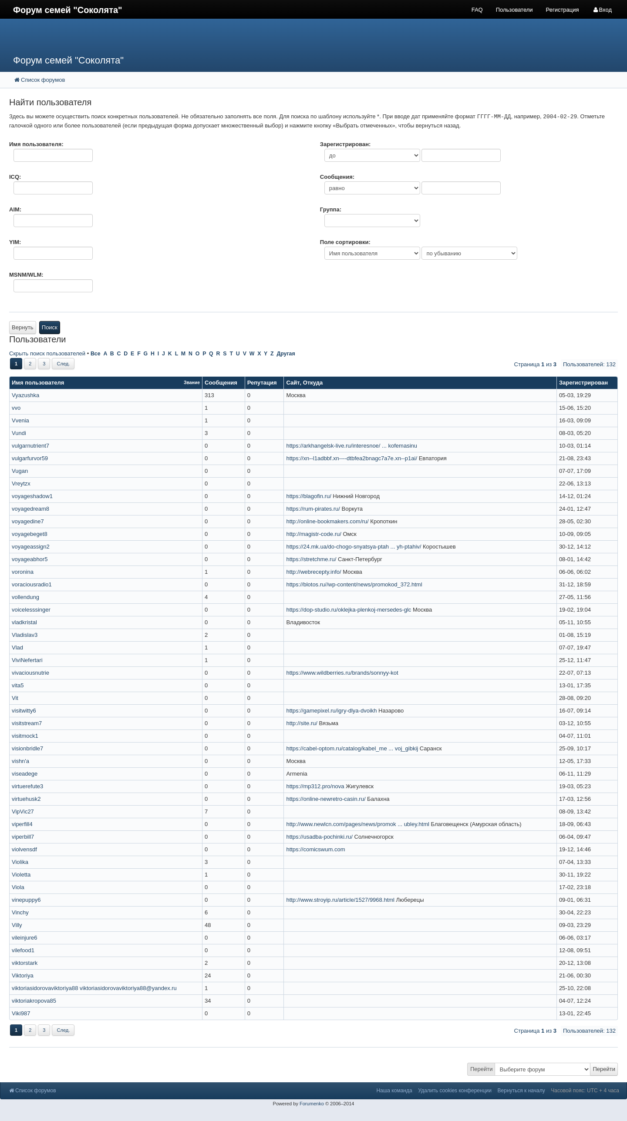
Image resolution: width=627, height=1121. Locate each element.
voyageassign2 (31, 546)
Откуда (313, 382)
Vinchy (20, 912)
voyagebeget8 (29, 534)
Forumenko (312, 1103)
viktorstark (24, 963)
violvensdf (24, 849)
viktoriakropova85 (34, 1000)
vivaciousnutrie (30, 672)
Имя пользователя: (36, 144)
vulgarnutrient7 (30, 445)
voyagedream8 (30, 508)
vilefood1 (23, 950)
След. (63, 363)
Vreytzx (21, 483)
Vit (15, 698)
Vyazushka (25, 395)
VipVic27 (23, 811)
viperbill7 (23, 836)
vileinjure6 (24, 937)
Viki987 (21, 1013)
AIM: (15, 209)
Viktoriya (23, 975)
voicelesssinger (31, 609)
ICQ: (15, 177)
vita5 (18, 685)
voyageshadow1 (32, 496)
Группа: (330, 209)
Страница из (535, 364)
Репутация (262, 382)
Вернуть (23, 327)
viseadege (24, 773)
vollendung (25, 597)
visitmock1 (25, 736)
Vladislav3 (24, 635)
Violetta (21, 874)
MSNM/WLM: (26, 274)
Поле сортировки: (345, 242)
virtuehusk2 (26, 799)
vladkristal (24, 622)
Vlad (17, 647)
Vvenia (20, 420)
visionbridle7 (27, 748)
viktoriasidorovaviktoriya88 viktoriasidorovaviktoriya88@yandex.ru (94, 988)
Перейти (481, 1069)
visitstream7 (27, 723)
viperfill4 (22, 824)
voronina (23, 572)
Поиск (49, 327)
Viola (18, 887)
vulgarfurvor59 (30, 458)
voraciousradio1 (32, 584)
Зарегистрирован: (345, 144)
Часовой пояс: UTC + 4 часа (585, 1091)
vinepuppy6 (26, 900)
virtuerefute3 (27, 786)
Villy (17, 925)
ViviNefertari (27, 660)
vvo (16, 408)
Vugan (20, 471)
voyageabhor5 (29, 559)
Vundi (19, 433)
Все (96, 354)
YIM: (15, 242)
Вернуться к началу (521, 1091)
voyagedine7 (28, 521)
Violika (20, 862)
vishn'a (20, 761)
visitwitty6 (24, 710)
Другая (285, 354)
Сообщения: (337, 177)
